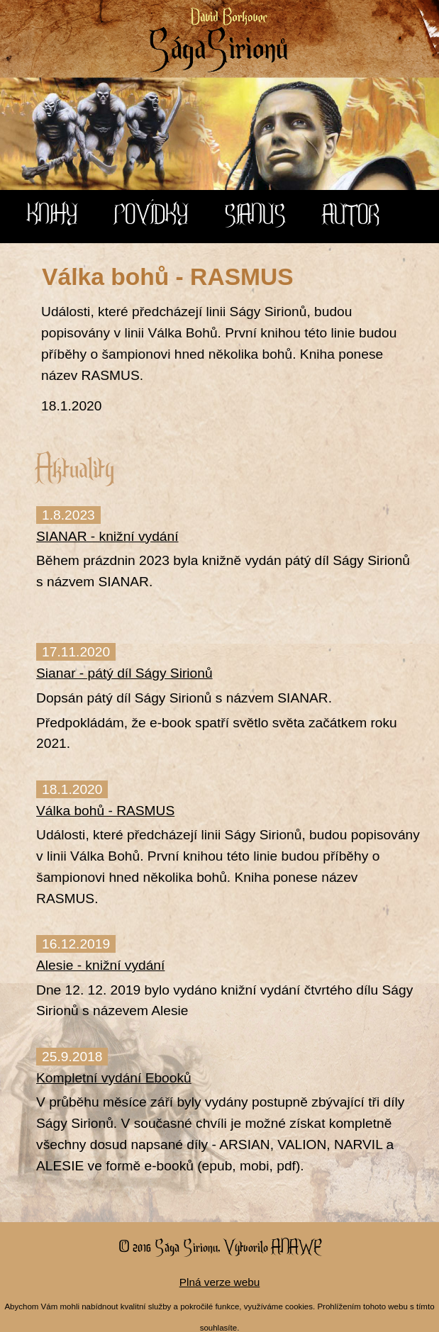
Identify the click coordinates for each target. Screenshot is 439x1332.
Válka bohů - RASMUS (105, 810)
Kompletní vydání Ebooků (113, 1077)
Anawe (296, 1246)
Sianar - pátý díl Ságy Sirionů (124, 673)
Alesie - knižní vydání (100, 965)
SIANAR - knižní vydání (107, 536)
